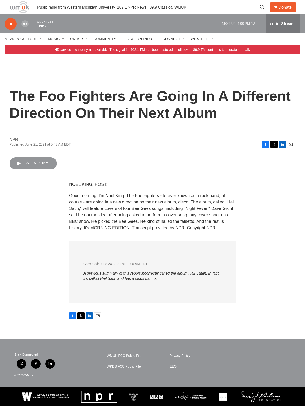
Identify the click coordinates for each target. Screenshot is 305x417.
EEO (173, 377)
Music (54, 50)
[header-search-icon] (264, 12)
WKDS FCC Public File (124, 377)
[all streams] (283, 34)
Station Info (139, 50)
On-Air (76, 50)
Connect (172, 50)
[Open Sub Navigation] (41, 50)
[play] (11, 34)
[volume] (25, 34)
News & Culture (21, 50)
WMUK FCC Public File (124, 366)
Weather (200, 50)
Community (104, 50)
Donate (288, 12)
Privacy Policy (179, 366)
